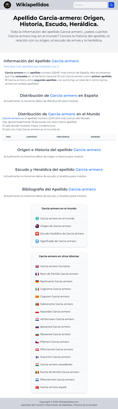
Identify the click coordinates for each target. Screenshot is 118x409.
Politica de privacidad (85, 405)
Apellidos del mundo (32, 405)
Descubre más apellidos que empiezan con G (31, 66)
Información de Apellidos (58, 405)
